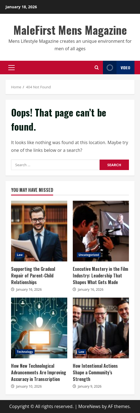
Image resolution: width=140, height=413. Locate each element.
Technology (25, 352)
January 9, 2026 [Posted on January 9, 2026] (90, 386)
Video (116, 67)
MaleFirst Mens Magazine (70, 30)
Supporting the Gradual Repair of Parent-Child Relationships (39, 231)
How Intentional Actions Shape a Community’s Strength (101, 328)
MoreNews (89, 406)
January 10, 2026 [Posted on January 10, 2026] (29, 386)
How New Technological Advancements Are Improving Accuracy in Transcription (39, 328)
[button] (11, 67)
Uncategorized (89, 255)
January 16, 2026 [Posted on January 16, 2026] (29, 289)
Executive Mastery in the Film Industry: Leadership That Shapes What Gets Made (101, 231)
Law (20, 255)
